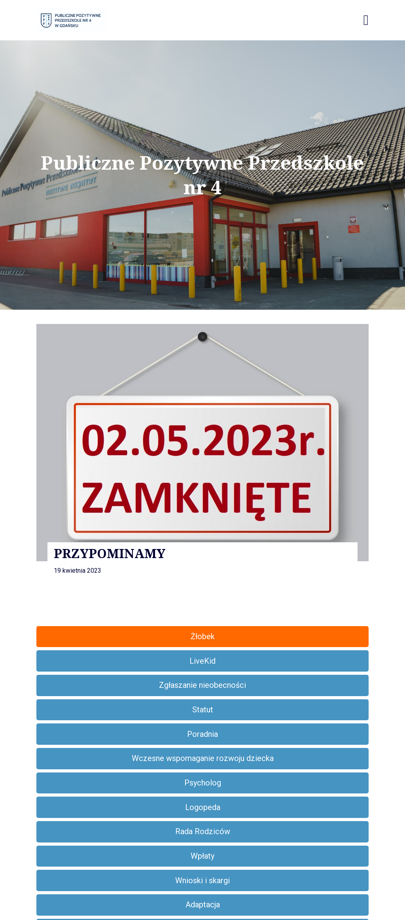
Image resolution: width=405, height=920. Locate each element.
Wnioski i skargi (202, 880)
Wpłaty (202, 856)
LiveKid (202, 661)
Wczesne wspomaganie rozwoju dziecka (203, 758)
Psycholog (202, 782)
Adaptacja (202, 904)
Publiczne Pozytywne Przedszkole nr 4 (202, 175)
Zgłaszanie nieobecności (202, 685)
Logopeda (202, 807)
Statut (202, 709)
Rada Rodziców (202, 831)
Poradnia (202, 734)
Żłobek (203, 636)
